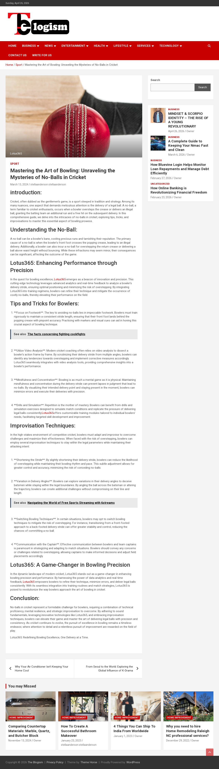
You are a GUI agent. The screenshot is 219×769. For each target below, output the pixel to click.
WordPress (133, 762)
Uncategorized (160, 184)
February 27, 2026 (161, 178)
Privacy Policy (55, 762)
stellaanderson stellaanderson (48, 184)
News (49, 45)
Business (29, 45)
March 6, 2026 (176, 154)
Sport (14, 163)
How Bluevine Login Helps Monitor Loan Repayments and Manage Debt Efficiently (180, 168)
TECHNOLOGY (169, 45)
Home (12, 45)
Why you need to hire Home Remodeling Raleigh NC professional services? (187, 731)
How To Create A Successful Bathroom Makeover (78, 731)
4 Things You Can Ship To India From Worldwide (134, 728)
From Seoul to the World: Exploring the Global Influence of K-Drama (109, 668)
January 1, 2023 (123, 736)
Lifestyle (121, 45)
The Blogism (35, 762)
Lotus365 (59, 279)
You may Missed (22, 686)
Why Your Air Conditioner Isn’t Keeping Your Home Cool (41, 668)
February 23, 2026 (161, 197)
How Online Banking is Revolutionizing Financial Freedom (179, 190)
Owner (190, 131)
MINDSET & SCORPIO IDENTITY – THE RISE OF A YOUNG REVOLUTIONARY (188, 119)
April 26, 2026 (176, 131)
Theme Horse (88, 762)
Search (202, 87)
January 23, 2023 (71, 740)
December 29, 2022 (177, 740)
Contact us (17, 55)
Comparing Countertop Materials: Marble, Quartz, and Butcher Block (29, 731)
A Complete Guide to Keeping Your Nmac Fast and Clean (188, 145)
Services (144, 45)
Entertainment (73, 45)
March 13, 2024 (19, 184)
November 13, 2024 (19, 740)
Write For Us (42, 55)
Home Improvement (21, 717)
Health (99, 45)
